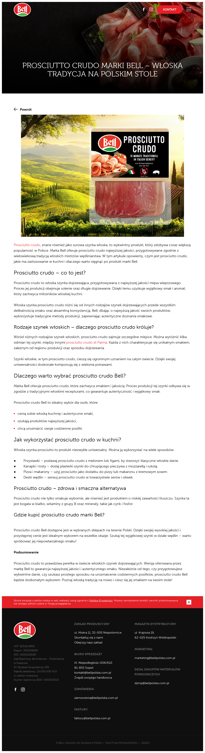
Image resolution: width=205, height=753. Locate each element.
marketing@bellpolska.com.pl (155, 658)
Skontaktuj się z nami (88, 637)
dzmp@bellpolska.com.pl (152, 683)
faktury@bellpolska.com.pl (92, 718)
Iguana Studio (91, 743)
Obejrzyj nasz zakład (88, 642)
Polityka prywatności (121, 743)
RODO (145, 743)
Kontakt (169, 9)
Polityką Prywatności (101, 600)
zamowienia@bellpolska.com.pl (96, 698)
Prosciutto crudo (27, 245)
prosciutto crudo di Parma (86, 342)
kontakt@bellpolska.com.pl (92, 672)
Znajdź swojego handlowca (93, 677)
